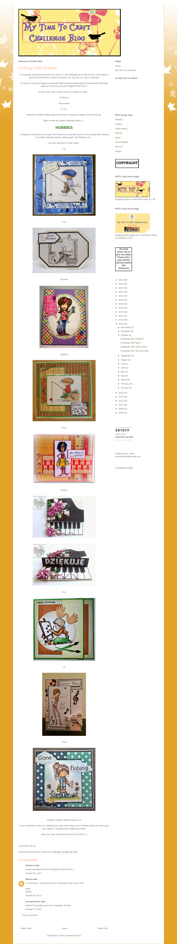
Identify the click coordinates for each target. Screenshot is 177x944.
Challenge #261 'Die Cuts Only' (134, 351)
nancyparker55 (33, 901)
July (123, 364)
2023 (121, 288)
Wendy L (119, 119)
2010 (121, 405)
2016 (121, 316)
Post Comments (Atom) (70, 935)
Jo (64, 667)
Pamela (118, 133)
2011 (121, 401)
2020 (121, 300)
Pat (64, 149)
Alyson (118, 151)
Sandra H (30, 865)
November (126, 331)
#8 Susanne (64, 103)
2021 (121, 296)
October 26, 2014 (33, 895)
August (124, 360)
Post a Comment (30, 915)
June (123, 367)
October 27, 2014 (33, 909)
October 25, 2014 (33, 873)
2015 (121, 320)
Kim (64, 592)
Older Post (102, 928)
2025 (121, 280)
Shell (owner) (121, 128)
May (123, 372)
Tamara (118, 124)
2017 (121, 312)
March (124, 379)
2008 (121, 413)
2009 (121, 409)
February (125, 384)
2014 (121, 324)
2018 (121, 308)
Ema (64, 427)
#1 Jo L (64, 109)
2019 (121, 304)
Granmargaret (121, 142)
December (126, 327)
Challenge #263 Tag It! (130, 343)
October (125, 335)
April (123, 376)
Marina (29, 879)
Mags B (64, 354)
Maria (117, 137)
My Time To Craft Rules (126, 70)
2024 (121, 284)
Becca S (119, 146)
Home (64, 928)
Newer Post (26, 928)
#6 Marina (64, 97)
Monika (64, 490)
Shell (64, 742)
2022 (121, 292)
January (125, 388)
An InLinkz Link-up (26, 846)
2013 (121, 393)
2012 (121, 397)
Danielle (64, 279)
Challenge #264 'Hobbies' (131, 339)
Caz (64, 222)
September (126, 356)
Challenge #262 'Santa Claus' (133, 347)
